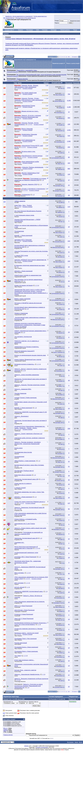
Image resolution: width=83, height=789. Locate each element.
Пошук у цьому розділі (73, 63)
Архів (76, 742)
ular (62, 281)
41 (69, 624)
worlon (61, 236)
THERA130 (17, 430)
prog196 (16, 399)
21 (69, 466)
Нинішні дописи (65, 30)
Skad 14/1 (60, 163)
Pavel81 (61, 124)
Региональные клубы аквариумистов (26, 18)
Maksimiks (17, 242)
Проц (61, 88)
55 (69, 365)
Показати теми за (33, 701)
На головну (70, 742)
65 (69, 509)
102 (69, 163)
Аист (61, 221)
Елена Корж (17, 671)
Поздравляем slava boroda (23, 452)
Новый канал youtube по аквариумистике (27, 275)
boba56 (16, 462)
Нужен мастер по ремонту (23, 483)
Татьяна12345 (18, 661)
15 (69, 267)
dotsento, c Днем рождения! (23, 271)
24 (69, 281)
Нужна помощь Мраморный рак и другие (27, 359)
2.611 (69, 87)
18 (69, 475)
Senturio (16, 216)
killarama (16, 535)
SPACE (61, 174)
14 (69, 619)
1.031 (69, 130)
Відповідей (69, 82)
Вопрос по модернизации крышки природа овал (30, 355)
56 (69, 680)
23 (69, 332)
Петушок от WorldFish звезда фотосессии (28, 303)
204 (69, 147)
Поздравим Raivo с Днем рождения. (26, 651)
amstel (61, 584)
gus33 (16, 554)
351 (69, 634)
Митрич (61, 356)
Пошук (75, 30)
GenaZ (61, 252)
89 (69, 157)
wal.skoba (60, 256)
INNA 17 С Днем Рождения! (23, 606)
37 (69, 675)
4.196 (69, 107)
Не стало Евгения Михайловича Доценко (27, 211)
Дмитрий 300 (17, 472)
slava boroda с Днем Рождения (24, 610)
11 (66, 56)
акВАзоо (16, 208)
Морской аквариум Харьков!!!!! (24, 351)
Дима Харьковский (19, 520)
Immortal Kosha (18, 102)
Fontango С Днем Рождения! (23, 614)
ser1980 (16, 202)
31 (69, 370)
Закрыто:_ (26, 375)
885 (69, 168)
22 (69, 185)
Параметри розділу (58, 63)
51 (69, 286)
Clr (15, 564)
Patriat (16, 90)
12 (69, 112)
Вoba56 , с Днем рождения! (23, 235)
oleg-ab (61, 449)
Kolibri (61, 539)
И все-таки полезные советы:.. (24, 660)
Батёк (61, 648)
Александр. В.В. (18, 170)
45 (69, 480)
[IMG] (4, 731)
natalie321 (60, 212)
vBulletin (26, 746)
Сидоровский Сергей (57, 157)
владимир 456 (18, 142)
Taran (61, 579)
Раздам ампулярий (20, 643)
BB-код (5, 728)
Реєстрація (29, 30)
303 (69, 118)
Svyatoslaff (17, 558)
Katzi (15, 338)
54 (69, 656)
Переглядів (76, 82)
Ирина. (16, 344)
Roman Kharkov (18, 212)
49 (69, 380)
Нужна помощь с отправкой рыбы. (25, 519)
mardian (61, 107)
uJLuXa (16, 493)
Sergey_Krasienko (19, 352)
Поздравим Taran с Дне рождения (25, 638)
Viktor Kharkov (59, 94)
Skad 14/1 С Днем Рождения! (23, 618)
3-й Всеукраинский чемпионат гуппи (26, 552)
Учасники (44, 30)
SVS (15, 449)
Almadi (16, 108)
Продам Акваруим (20, 393)
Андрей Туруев (59, 190)
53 (69, 583)
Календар (53, 30)
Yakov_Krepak (18, 175)
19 (69, 557)
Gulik (61, 489)
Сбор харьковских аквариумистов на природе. (29, 601)
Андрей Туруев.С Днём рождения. (25, 397)
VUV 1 (16, 476)
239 (69, 124)
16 (69, 497)
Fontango (60, 615)
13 (69, 597)
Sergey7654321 (59, 101)
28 (69, 195)
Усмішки (5, 729)
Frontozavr (60, 195)
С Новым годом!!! (20, 488)
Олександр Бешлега (12, 71)
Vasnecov (16, 131)
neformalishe (17, 644)
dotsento (16, 95)
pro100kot (17, 394)
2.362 (69, 141)
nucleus (61, 309)
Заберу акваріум (19, 201)
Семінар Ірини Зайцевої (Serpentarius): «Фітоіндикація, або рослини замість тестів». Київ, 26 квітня (40, 39)
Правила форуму (8, 734)
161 (69, 190)
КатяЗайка (17, 439)
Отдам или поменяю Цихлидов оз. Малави (28, 628)
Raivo (61, 503)
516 (69, 135)
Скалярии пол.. (19, 542)
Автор (19, 82)
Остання (75, 56)
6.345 (69, 100)
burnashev (60, 453)
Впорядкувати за (23, 701)
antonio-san (60, 480)
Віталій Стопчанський (42, 747)
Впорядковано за (8, 701)
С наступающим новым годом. (24, 215)
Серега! (16, 304)
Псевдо (57, 20)
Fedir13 (61, 136)
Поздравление (19, 231)
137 (69, 503)
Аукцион (20, 30)
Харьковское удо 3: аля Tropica (24, 523)
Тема (15, 82)
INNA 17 (16, 386)
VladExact (60, 169)
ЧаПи (37, 30)
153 (69, 261)
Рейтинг (46, 82)
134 (69, 174)
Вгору (80, 742)
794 (69, 94)
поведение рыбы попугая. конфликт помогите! (29, 438)
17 (69, 180)
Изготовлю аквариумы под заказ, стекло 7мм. (29, 492)
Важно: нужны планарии (22, 299)
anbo (15, 390)
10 (69, 227)
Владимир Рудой (19, 529)
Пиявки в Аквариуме (21, 313)
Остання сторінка (27, 88)
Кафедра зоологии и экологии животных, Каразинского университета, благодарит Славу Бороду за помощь (29, 325)
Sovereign (60, 130)
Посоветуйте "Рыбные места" (24, 470)
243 (69, 241)
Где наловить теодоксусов (23, 336)
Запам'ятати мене (74, 21)
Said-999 (60, 588)
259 (69, 428)
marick (61, 180)
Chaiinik (16, 125)
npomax (16, 252)
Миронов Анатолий (57, 247)
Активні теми (9, 30)
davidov (16, 630)
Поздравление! (19, 456)
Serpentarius (17, 112)
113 (69, 206)
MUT (15, 544)
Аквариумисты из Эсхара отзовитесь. (26, 347)
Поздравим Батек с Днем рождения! (26, 647)
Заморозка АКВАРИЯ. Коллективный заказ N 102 (30, 412)
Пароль (57, 23)
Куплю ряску (18, 448)
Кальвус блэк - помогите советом (25, 670)
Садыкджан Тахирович (20, 611)
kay (15, 376)
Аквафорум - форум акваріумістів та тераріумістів (18, 16)
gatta (15, 417)
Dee (15, 525)
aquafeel (60, 381)
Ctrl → (69, 56)
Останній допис (56, 82)
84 (69, 578)
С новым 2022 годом (21, 255)
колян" (16, 365)
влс (62, 548)
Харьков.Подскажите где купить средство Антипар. (31, 251)
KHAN (61, 152)
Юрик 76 (16, 485)
